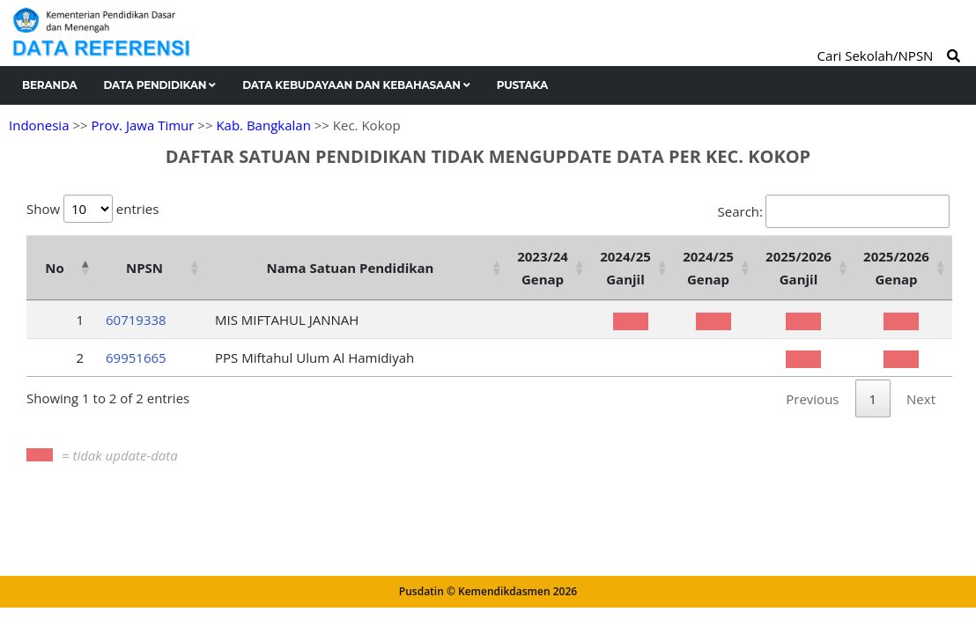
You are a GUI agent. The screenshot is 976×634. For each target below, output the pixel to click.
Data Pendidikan (160, 85)
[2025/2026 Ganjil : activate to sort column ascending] (805, 267)
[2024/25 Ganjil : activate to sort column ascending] (632, 267)
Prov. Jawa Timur (142, 125)
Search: (834, 211)
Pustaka (522, 85)
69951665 (136, 357)
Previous (812, 399)
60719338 (136, 319)
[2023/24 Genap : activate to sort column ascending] (549, 267)
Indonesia (39, 125)
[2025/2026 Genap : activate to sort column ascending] (903, 267)
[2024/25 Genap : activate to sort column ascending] (715, 267)
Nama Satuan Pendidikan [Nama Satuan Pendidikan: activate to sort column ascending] (350, 267)
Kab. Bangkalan (263, 125)
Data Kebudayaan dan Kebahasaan (356, 85)
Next (920, 399)
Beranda (50, 85)
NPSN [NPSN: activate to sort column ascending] (144, 267)
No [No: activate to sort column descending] (54, 267)
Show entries (92, 209)
